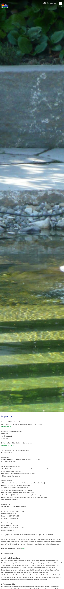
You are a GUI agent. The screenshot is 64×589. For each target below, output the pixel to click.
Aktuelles (46, 3)
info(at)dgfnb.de (6, 427)
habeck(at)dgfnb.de (7, 445)
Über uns (53, 3)
